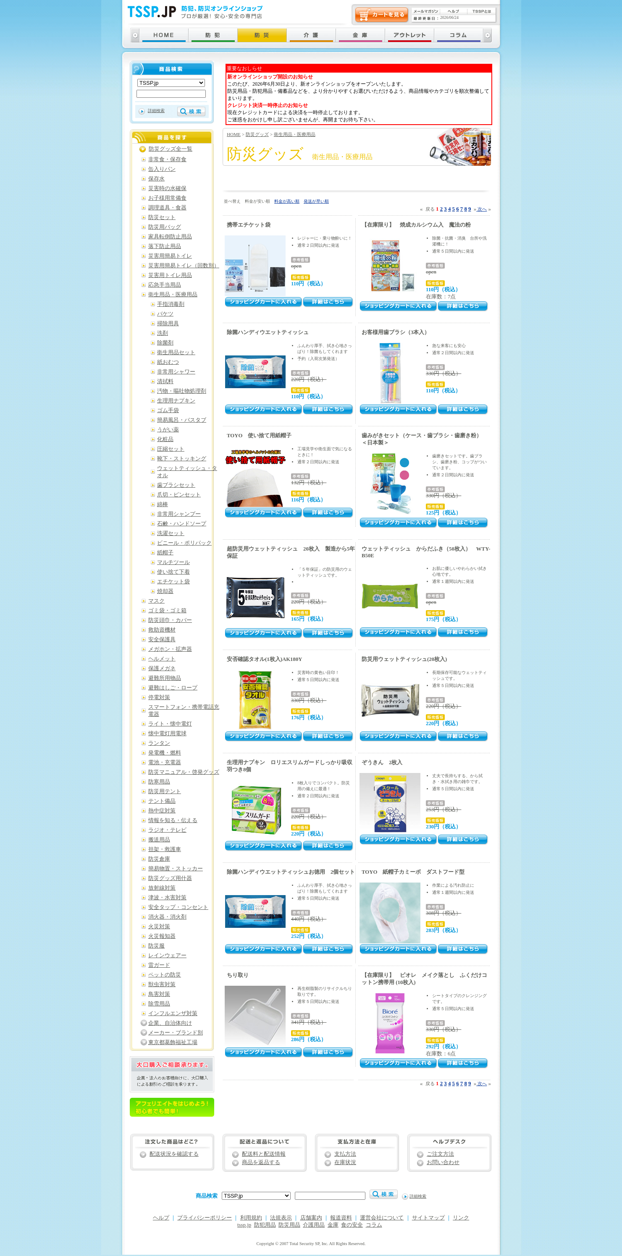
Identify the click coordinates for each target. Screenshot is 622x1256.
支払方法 (345, 1154)
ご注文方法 (440, 1154)
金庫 (333, 1225)
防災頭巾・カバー (170, 620)
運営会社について (382, 1218)
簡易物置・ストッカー (175, 869)
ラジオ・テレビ (167, 830)
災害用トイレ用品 (170, 275)
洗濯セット (170, 533)
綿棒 (162, 504)
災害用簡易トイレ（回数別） (183, 266)
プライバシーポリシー (204, 1218)
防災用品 (289, 1225)
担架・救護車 (164, 849)
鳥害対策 (159, 994)
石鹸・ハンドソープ (181, 524)
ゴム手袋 (168, 410)
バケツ (165, 314)
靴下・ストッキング (181, 459)
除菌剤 (165, 343)
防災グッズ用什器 (170, 878)
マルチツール (173, 562)
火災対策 (159, 927)
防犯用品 (265, 1225)
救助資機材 (162, 630)
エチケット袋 (173, 582)
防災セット (162, 217)
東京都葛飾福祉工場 (172, 1042)
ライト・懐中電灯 (170, 724)
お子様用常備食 (167, 198)
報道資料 (341, 1218)
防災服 (156, 946)
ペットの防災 (164, 975)
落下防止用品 (164, 246)
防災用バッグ (164, 227)
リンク (461, 1218)
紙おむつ (168, 362)
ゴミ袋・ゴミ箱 (167, 611)
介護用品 (314, 1225)
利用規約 (251, 1218)
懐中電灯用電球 (167, 733)
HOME (234, 134)
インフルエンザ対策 (172, 1013)
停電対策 (159, 697)
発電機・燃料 (164, 753)
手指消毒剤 (170, 304)
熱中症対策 (162, 811)
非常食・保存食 (167, 159)
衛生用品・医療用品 (294, 134)
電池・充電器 (164, 762)
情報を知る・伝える (172, 820)
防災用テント (164, 791)
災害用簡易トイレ (170, 256)
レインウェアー (167, 955)
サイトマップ (428, 1218)
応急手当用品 (164, 285)
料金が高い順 (286, 201)
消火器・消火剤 (167, 917)
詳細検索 (156, 110)
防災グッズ (257, 134)
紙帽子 (165, 553)
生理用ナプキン (176, 401)
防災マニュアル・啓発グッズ (183, 772)
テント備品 (162, 801)
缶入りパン (162, 169)
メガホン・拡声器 (170, 649)
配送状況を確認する (174, 1154)
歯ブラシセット (176, 485)
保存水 (156, 179)
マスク (156, 601)
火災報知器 (162, 936)
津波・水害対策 (167, 898)
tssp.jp (244, 1225)
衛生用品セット (176, 352)
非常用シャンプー (179, 514)
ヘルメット (162, 659)
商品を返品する (261, 1162)
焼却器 (165, 591)
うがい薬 (168, 430)
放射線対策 (162, 888)
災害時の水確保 (167, 188)
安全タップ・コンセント (178, 907)
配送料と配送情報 (264, 1154)
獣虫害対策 (162, 984)
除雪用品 (159, 1004)
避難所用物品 (164, 678)
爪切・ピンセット (179, 495)
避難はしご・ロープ (172, 688)
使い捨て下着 (173, 572)
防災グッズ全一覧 (170, 149)
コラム (374, 1225)
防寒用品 (159, 782)
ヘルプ (161, 1218)
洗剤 (162, 333)
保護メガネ (162, 668)
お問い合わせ (443, 1162)
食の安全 (352, 1225)
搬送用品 (159, 840)
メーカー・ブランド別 (175, 1033)
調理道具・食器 (167, 208)
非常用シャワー (176, 372)
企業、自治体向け (170, 1023)
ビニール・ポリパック (184, 543)
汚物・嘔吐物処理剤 (181, 391)
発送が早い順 (316, 201)
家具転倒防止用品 (170, 237)
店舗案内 (311, 1218)
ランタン (159, 743)
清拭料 (165, 381)
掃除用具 (168, 323)
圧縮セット (170, 449)
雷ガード (159, 965)
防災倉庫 (159, 859)
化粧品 (165, 439)
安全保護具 (162, 639)
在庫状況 (345, 1162)
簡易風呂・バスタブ (181, 420)
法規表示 (281, 1218)
